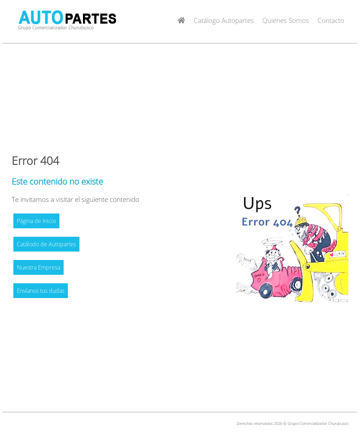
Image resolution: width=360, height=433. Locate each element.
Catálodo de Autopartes (46, 244)
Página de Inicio (36, 221)
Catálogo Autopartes (224, 20)
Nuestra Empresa (38, 267)
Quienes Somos (285, 20)
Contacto (330, 20)
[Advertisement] (180, 96)
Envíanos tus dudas (40, 291)
